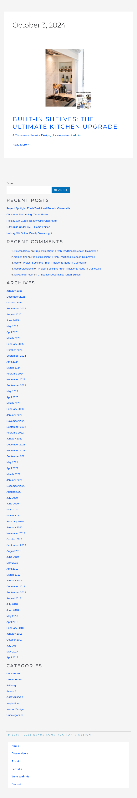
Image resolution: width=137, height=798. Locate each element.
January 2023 (15, 415)
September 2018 (16, 592)
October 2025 (15, 302)
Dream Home (14, 679)
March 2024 (13, 367)
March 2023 (13, 403)
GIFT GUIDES (15, 697)
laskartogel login (23, 274)
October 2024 (15, 350)
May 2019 (12, 562)
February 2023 (15, 409)
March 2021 (13, 474)
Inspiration (13, 703)
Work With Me (20, 776)
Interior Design (40, 135)
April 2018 (12, 622)
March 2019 (13, 574)
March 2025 (13, 338)
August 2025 (14, 314)
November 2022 (16, 420)
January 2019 (15, 580)
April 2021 (12, 468)
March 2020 (13, 515)
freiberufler (20, 256)
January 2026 (15, 290)
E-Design (12, 685)
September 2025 (16, 308)
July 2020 (12, 497)
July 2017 (12, 645)
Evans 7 (11, 691)
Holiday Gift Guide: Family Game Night (29, 233)
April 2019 (12, 568)
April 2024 (12, 361)
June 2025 (13, 320)
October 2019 (15, 539)
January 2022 (15, 438)
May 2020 (12, 509)
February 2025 (15, 344)
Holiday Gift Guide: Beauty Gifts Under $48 (32, 220)
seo (16, 262)
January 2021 (15, 479)
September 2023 (16, 385)
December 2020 (16, 485)
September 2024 (16, 355)
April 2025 (12, 332)
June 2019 (13, 556)
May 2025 (12, 326)
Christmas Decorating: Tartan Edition (28, 214)
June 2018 (13, 610)
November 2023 (16, 379)
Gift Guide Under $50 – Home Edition (28, 227)
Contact (16, 784)
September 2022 (16, 426)
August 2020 (14, 491)
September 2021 (16, 456)
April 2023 (12, 397)
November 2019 (16, 533)
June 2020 (13, 503)
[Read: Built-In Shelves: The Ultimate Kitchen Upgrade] (68, 79)
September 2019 (16, 545)
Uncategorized (61, 135)
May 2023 (12, 391)
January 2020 (15, 527)
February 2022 (15, 432)
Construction (14, 673)
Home (15, 746)
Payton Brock (22, 251)
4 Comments (21, 135)
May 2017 (12, 651)
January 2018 (15, 633)
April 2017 (12, 657)
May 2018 (12, 616)
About (15, 761)
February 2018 (15, 628)
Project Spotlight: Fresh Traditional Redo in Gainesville (38, 208)
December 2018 (16, 586)
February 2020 (15, 521)
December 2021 (16, 444)
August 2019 (14, 551)
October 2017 (15, 639)
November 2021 (16, 450)
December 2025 (16, 296)
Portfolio (17, 769)
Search (11, 183)
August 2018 (14, 598)
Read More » (21, 144)
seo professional (24, 268)
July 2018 (12, 604)
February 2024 (15, 373)
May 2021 (12, 462)
